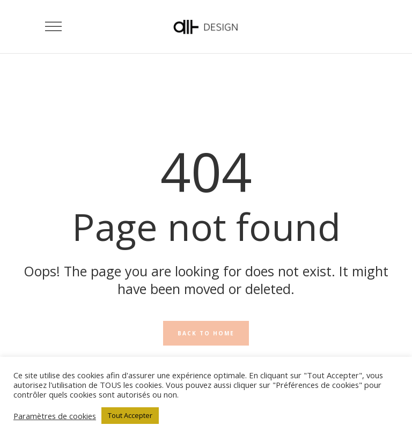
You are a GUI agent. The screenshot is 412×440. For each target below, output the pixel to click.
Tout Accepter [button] (130, 415)
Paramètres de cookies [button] (54, 416)
